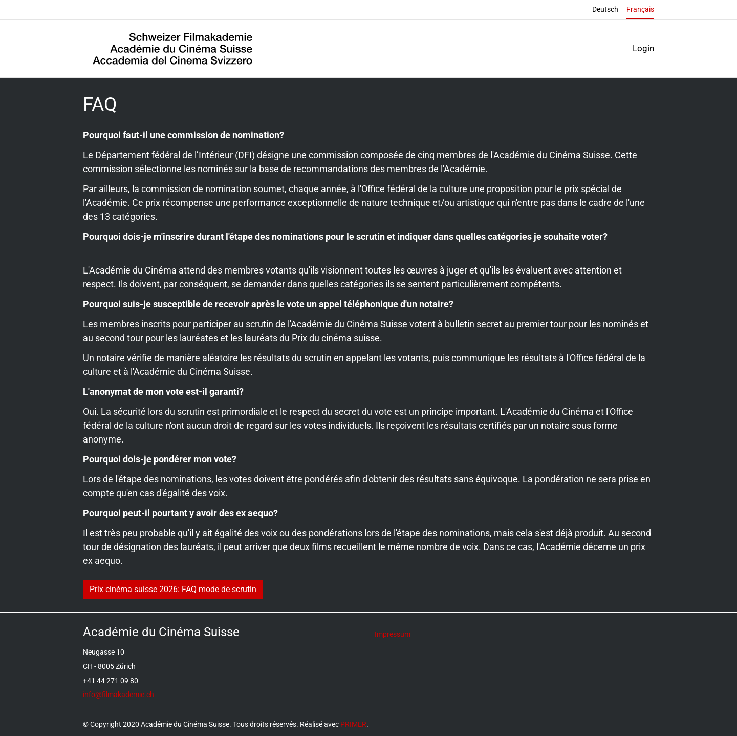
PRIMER (353, 724)
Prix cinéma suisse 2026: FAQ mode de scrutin (173, 589)
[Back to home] (172, 48)
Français (640, 9)
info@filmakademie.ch (118, 694)
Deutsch (605, 9)
